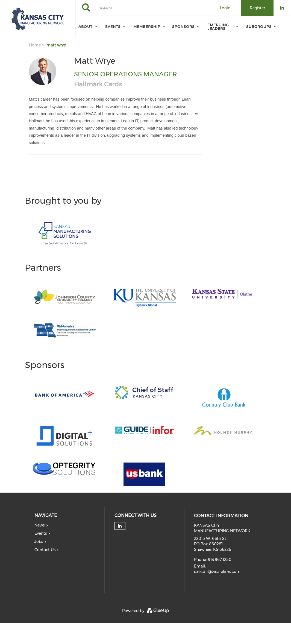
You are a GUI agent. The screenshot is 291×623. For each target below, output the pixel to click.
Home (35, 45)
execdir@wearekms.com (217, 571)
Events (40, 533)
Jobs (38, 541)
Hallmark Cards (98, 84)
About (85, 26)
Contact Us (44, 549)
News (39, 525)
